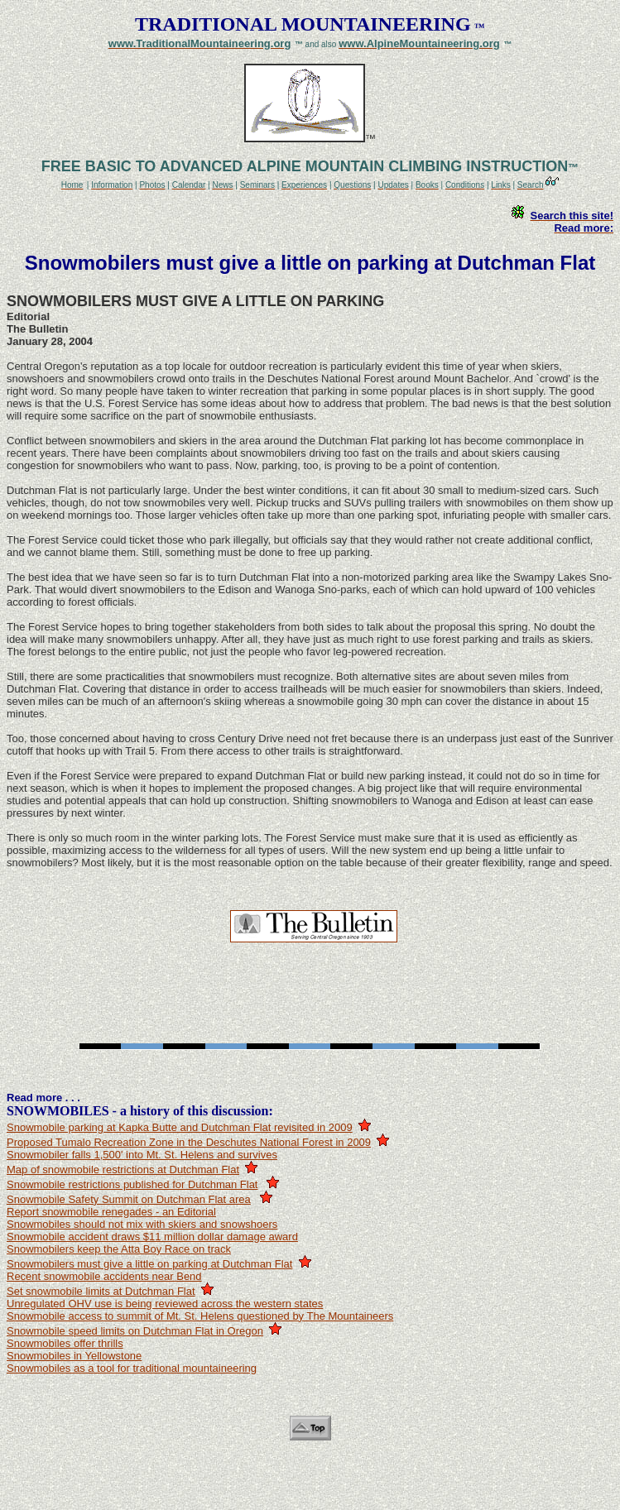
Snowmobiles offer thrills (65, 1343)
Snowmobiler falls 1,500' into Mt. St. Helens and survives (142, 1154)
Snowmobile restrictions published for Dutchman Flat (132, 1184)
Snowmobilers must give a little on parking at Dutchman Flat (149, 1264)
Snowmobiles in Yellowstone (74, 1355)
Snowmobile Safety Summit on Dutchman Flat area (129, 1199)
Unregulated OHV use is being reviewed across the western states (165, 1303)
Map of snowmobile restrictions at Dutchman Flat (123, 1169)
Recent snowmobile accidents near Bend (104, 1276)
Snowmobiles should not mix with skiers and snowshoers (142, 1224)
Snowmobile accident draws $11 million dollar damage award (152, 1236)
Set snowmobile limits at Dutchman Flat (101, 1291)
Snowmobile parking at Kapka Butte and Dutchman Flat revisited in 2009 (180, 1127)
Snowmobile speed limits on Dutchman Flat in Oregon (135, 1331)
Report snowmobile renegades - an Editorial (111, 1212)
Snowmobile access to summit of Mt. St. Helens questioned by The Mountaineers (200, 1316)
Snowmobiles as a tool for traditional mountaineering (132, 1368)
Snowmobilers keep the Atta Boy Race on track (119, 1249)
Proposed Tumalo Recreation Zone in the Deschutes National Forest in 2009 (189, 1142)
